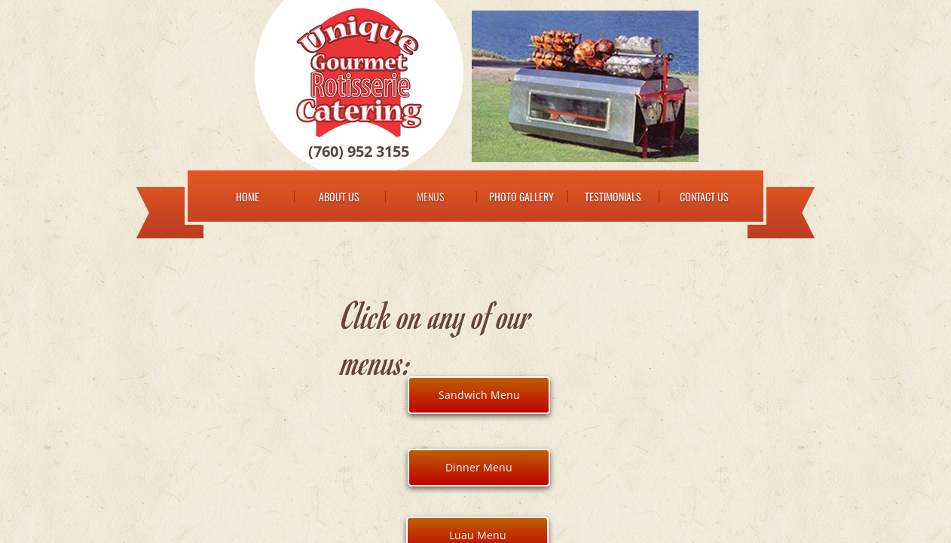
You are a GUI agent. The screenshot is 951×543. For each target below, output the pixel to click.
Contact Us (704, 196)
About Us (339, 196)
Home (247, 196)
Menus (431, 196)
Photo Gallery (521, 196)
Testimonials (613, 196)
